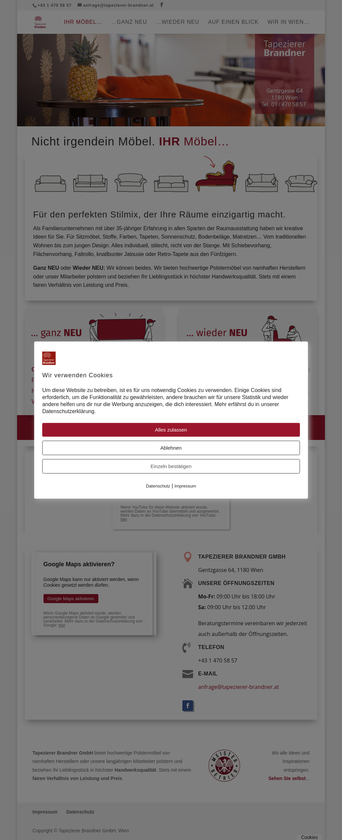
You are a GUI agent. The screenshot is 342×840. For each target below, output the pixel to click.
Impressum (185, 486)
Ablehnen (170, 448)
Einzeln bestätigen (171, 466)
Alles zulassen (171, 430)
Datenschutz (158, 486)
